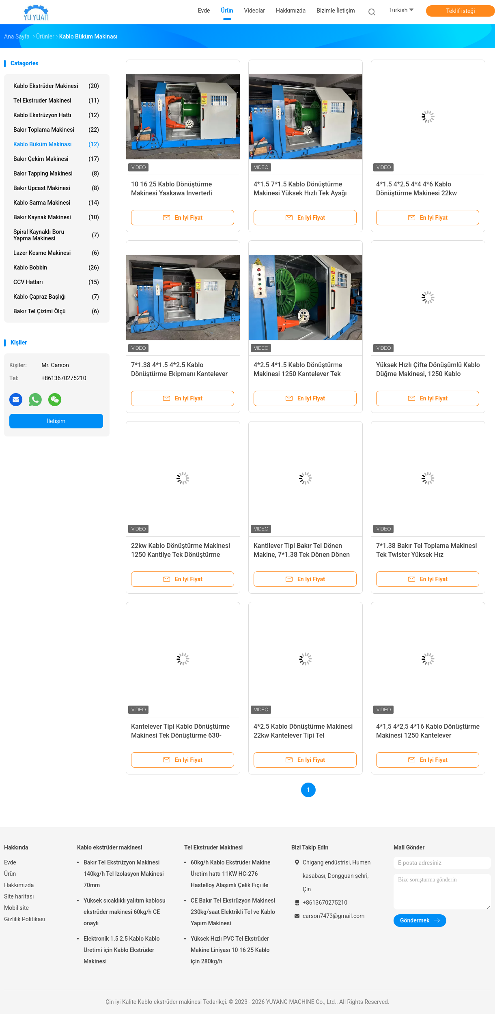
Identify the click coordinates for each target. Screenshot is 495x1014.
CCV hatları (56, 282)
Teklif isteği (460, 11)
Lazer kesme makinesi (56, 253)
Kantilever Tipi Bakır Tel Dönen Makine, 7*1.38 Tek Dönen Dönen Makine (302, 554)
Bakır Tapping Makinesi (56, 173)
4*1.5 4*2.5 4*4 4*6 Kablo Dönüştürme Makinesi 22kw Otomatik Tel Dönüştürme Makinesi (427, 193)
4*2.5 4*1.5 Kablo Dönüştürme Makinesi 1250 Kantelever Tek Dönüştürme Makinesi (298, 374)
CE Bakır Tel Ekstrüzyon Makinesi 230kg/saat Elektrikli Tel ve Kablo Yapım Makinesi (233, 911)
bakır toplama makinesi (56, 130)
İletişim (56, 421)
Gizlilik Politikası (24, 919)
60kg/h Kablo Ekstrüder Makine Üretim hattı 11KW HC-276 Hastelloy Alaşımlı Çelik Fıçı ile (231, 873)
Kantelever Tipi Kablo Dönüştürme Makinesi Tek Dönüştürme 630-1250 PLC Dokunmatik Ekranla (180, 735)
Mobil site (16, 908)
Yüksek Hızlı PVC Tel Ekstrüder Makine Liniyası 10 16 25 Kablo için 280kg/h (230, 950)
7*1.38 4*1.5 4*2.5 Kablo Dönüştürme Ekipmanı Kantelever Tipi (179, 374)
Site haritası (19, 896)
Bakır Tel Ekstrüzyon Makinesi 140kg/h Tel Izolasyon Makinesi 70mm (124, 873)
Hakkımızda (19, 885)
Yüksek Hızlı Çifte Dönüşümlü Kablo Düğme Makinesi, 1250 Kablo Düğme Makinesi (428, 374)
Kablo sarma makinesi (56, 203)
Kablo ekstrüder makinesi (56, 86)
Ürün (10, 874)
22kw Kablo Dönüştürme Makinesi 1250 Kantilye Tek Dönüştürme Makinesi (180, 554)
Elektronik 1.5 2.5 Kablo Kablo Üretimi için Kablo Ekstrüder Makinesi (121, 950)
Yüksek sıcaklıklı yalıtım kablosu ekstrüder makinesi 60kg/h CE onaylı (125, 911)
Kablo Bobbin (56, 267)
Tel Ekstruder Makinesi (56, 100)
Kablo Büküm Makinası (56, 144)
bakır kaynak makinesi (56, 217)
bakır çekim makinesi (56, 159)
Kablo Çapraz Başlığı (56, 297)
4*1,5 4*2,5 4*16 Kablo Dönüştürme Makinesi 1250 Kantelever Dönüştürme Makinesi (428, 735)
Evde (10, 862)
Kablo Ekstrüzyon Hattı (56, 115)
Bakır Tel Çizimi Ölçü (56, 311)
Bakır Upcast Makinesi (56, 188)
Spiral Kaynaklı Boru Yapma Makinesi (56, 235)
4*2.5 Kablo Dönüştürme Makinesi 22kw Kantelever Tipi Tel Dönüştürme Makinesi (303, 735)
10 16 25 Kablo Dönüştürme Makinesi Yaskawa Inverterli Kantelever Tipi (171, 193)
